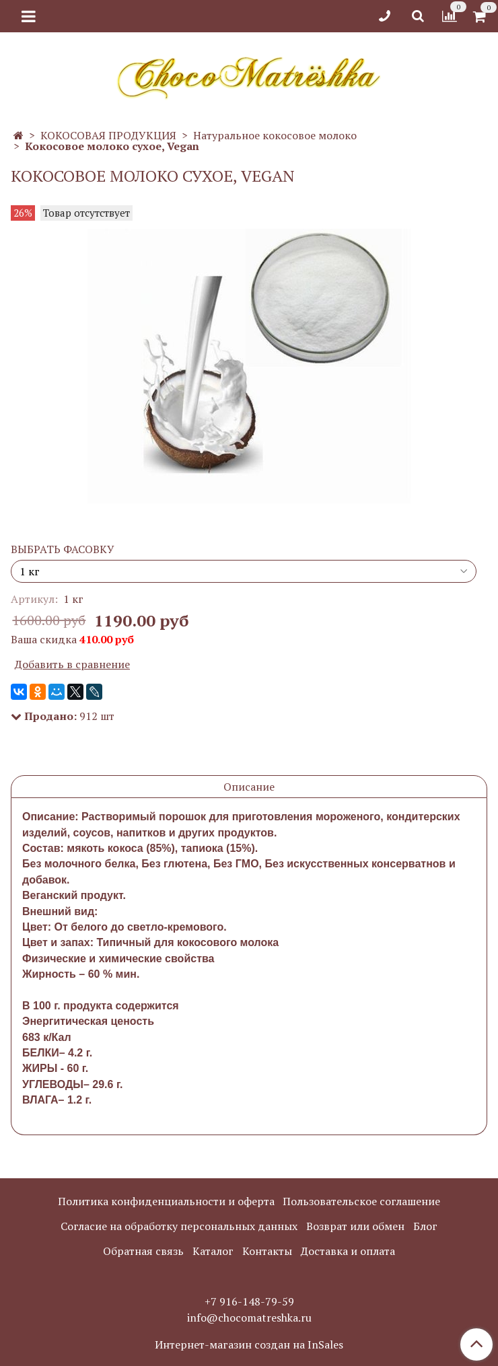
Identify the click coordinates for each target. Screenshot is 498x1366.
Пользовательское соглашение (361, 1201)
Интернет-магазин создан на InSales (249, 1344)
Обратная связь (143, 1251)
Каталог (213, 1251)
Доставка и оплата (348, 1251)
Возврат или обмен (355, 1226)
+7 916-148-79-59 (249, 1301)
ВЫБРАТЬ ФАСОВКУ (62, 549)
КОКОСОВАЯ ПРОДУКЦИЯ (108, 135)
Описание (249, 786)
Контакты (267, 1251)
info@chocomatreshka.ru (249, 1317)
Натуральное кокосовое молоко (275, 135)
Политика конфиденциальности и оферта (166, 1201)
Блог (425, 1226)
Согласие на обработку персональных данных (179, 1226)
